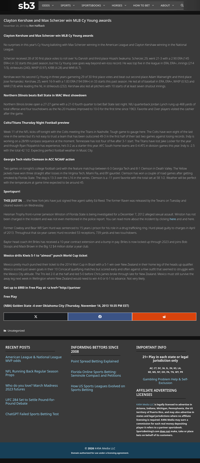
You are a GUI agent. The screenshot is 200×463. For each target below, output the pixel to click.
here (173, 219)
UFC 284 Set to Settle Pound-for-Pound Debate (30, 401)
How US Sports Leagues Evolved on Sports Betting (98, 388)
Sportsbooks (95, 5)
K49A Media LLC (145, 404)
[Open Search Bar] (180, 5)
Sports (69, 5)
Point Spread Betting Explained (95, 361)
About (169, 5)
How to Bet (145, 5)
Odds (49, 5)
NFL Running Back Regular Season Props (31, 373)
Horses (121, 5)
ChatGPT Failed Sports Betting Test (32, 414)
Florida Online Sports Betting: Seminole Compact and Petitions (96, 374)
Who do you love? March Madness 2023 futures (31, 387)
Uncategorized (16, 330)
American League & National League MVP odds (33, 359)
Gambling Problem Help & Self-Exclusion (165, 381)
